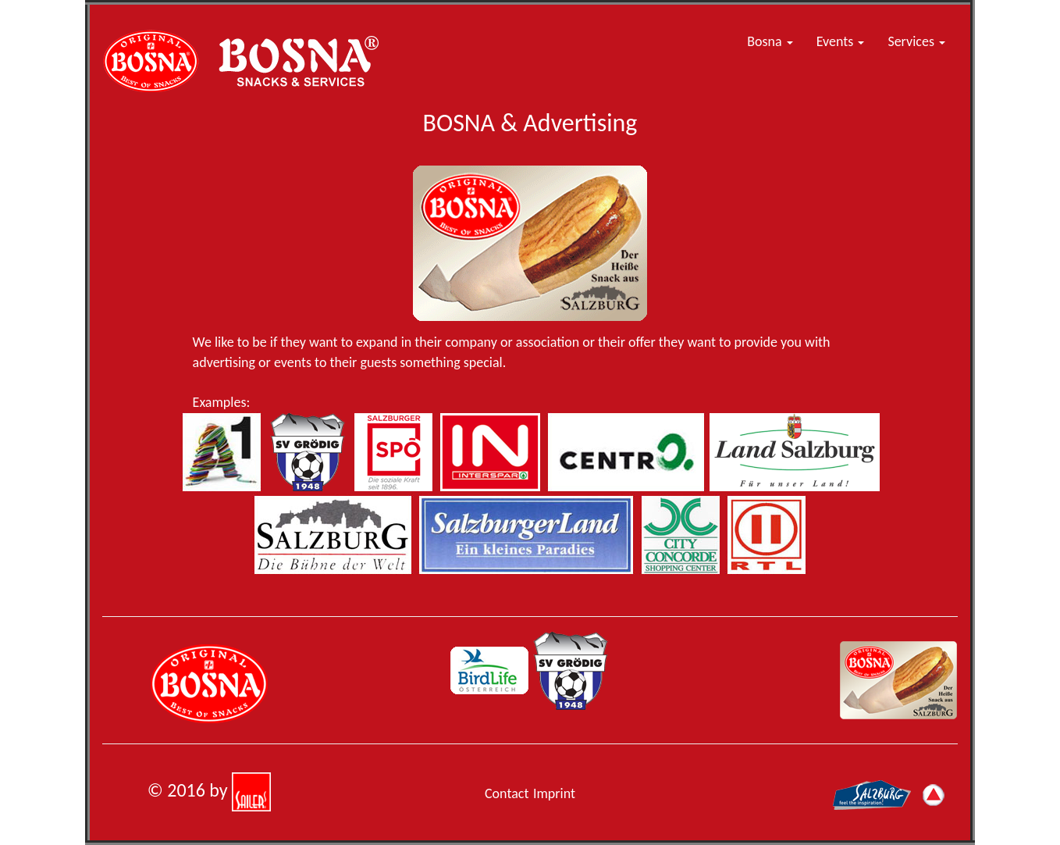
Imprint (554, 793)
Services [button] (916, 41)
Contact (506, 793)
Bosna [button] (769, 41)
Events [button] (840, 41)
